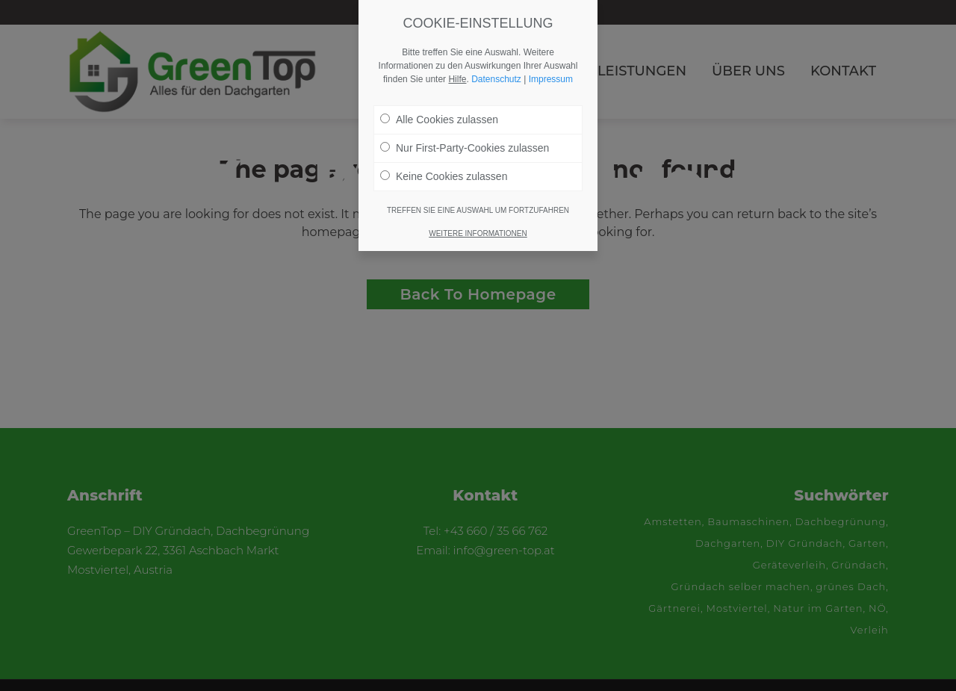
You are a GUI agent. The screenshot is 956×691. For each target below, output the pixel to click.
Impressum (551, 79)
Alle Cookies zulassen (439, 120)
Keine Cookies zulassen (443, 176)
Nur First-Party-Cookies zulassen (464, 148)
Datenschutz (496, 79)
